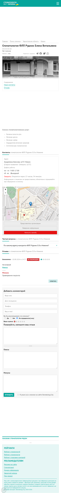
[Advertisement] (30, 22)
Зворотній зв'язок (10, 473)
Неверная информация (30, 228)
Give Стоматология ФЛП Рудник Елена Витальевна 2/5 (19, 321)
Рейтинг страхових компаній (14, 457)
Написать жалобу (30, 233)
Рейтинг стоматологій (12, 452)
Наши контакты (9, 85)
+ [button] (5, 189)
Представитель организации (30, 223)
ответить (53, 281)
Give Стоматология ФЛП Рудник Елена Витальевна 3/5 (20, 321)
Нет (14, 318)
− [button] (5, 193)
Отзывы (7, 88)
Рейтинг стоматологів (12, 455)
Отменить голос (15, 321)
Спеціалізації (9, 467)
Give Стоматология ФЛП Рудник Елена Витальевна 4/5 (22, 321)
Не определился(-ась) (26, 318)
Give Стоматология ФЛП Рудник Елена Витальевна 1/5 (17, 321)
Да (8, 318)
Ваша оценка (8, 321)
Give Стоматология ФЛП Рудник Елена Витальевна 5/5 (24, 321)
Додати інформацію (11, 470)
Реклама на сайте (10, 464)
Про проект (8, 476)
